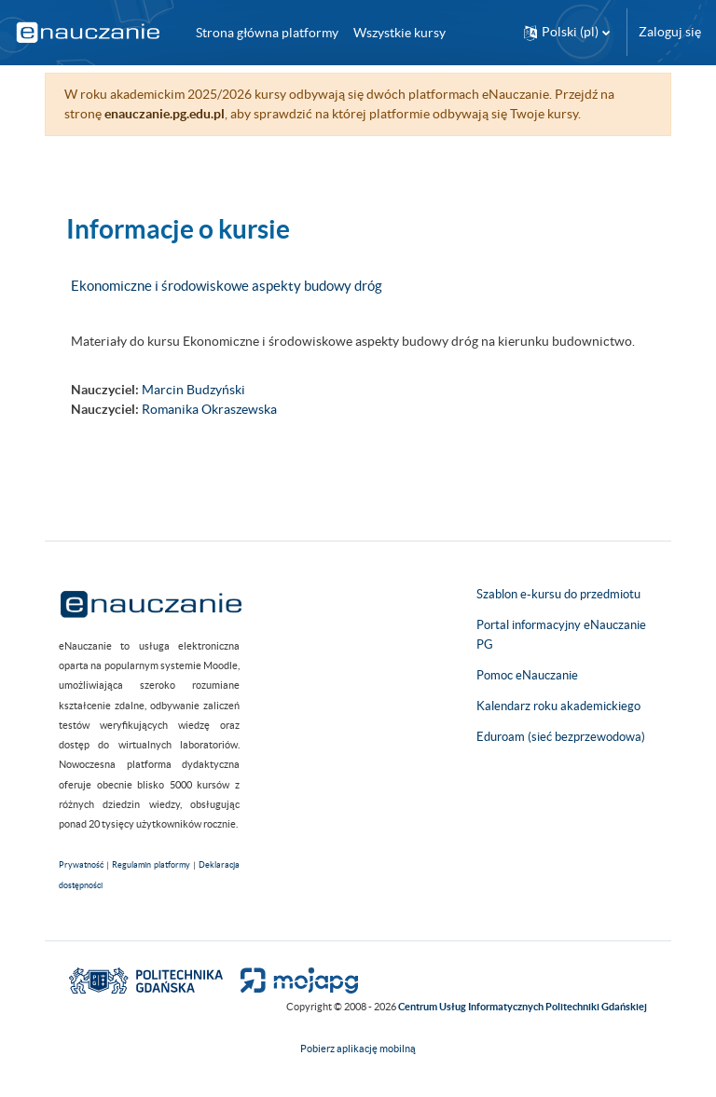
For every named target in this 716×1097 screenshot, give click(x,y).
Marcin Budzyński (193, 389)
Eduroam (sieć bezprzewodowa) (560, 737)
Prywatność (81, 865)
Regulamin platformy (151, 865)
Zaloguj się (670, 31)
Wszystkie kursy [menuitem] (399, 32)
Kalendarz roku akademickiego (558, 706)
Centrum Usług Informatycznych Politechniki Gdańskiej (522, 1006)
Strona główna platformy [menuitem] (267, 32)
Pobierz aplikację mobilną (358, 1048)
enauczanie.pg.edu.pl (164, 113)
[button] (567, 32)
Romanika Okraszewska (209, 409)
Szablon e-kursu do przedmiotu (558, 594)
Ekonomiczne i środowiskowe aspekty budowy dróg (226, 286)
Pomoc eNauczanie (527, 675)
